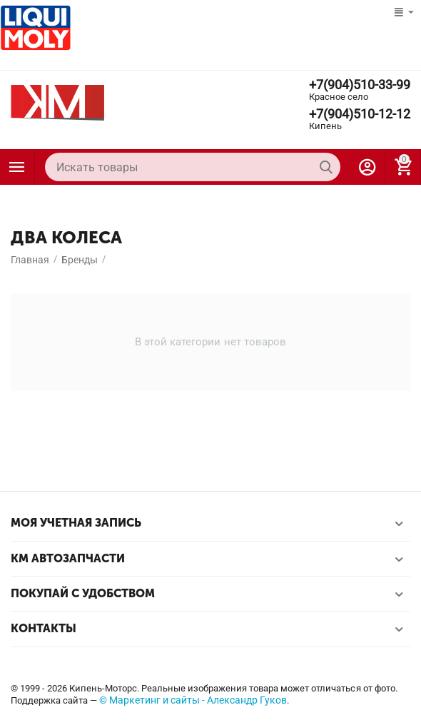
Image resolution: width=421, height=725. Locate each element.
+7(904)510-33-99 (359, 85)
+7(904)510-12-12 (359, 114)
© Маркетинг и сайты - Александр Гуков (193, 700)
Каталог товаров (17, 167)
